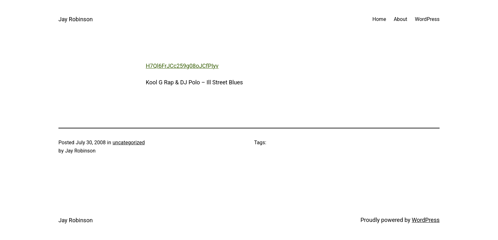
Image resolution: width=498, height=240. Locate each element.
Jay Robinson (75, 19)
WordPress (426, 220)
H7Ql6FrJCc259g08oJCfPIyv (182, 65)
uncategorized (128, 142)
